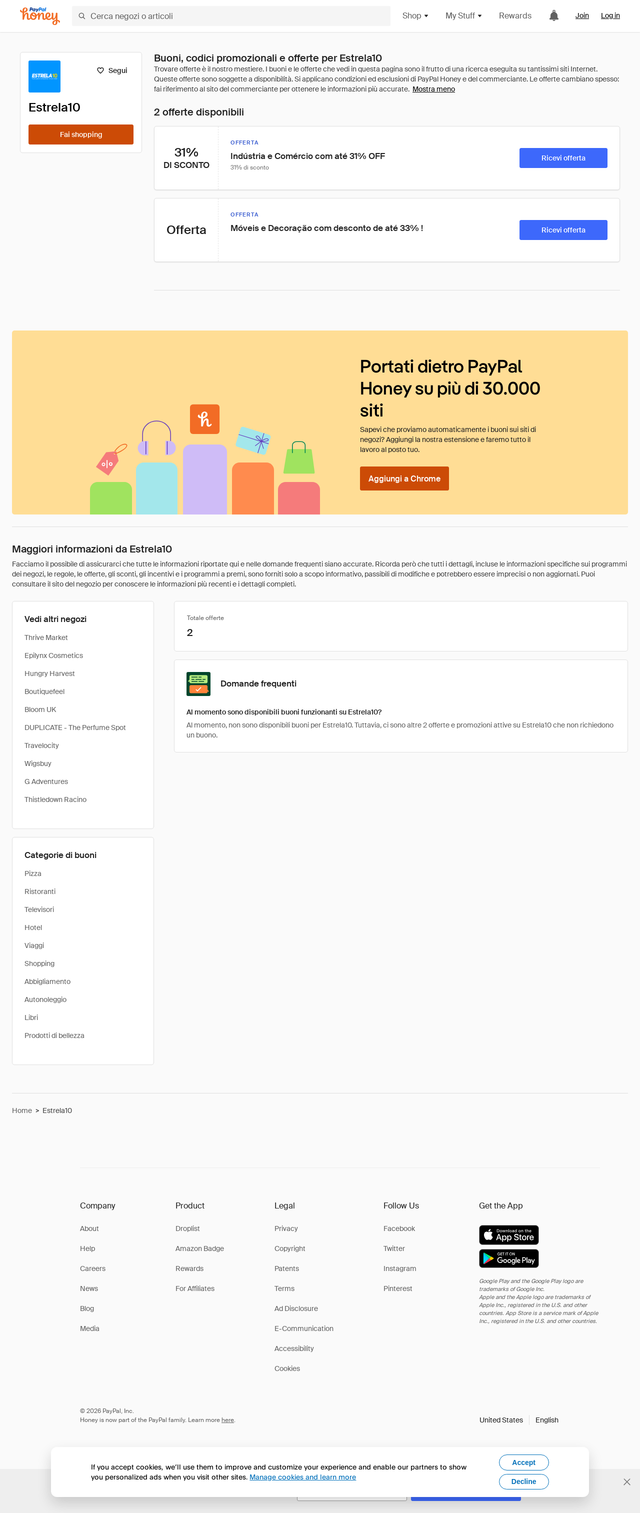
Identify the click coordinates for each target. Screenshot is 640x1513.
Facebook (399, 1228)
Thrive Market (46, 637)
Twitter (394, 1248)
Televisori (39, 909)
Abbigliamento (47, 981)
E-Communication (304, 1328)
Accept (524, 1462)
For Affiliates (195, 1288)
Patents (286, 1268)
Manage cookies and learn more (303, 1476)
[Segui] (112, 70)
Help (87, 1248)
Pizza (33, 873)
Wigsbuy (38, 763)
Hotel (33, 927)
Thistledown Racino (55, 799)
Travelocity (41, 745)
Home (22, 1110)
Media (90, 1328)
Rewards (515, 15)
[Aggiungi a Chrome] (404, 478)
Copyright (290, 1248)
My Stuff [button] (464, 15)
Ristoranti (40, 891)
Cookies (287, 1368)
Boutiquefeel (44, 691)
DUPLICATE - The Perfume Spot (75, 727)
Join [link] (582, 15)
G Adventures (46, 781)
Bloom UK (40, 709)
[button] (519, 1420)
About (89, 1228)
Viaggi (34, 945)
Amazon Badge (200, 1248)
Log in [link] (610, 15)
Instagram (400, 1268)
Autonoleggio (45, 999)
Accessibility (294, 1348)
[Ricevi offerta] (564, 158)
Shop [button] (416, 15)
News (89, 1288)
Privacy (286, 1228)
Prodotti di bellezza (54, 1035)
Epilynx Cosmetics (53, 655)
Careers (93, 1268)
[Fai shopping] (81, 134)
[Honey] (40, 16)
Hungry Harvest (49, 673)
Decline (524, 1482)
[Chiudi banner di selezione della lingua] (627, 1482)
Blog (87, 1308)
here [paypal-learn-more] (228, 1420)
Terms (284, 1288)
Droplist (188, 1228)
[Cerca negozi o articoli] (231, 16)
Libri (31, 1017)
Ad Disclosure (296, 1308)
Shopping (39, 963)
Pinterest (398, 1288)
